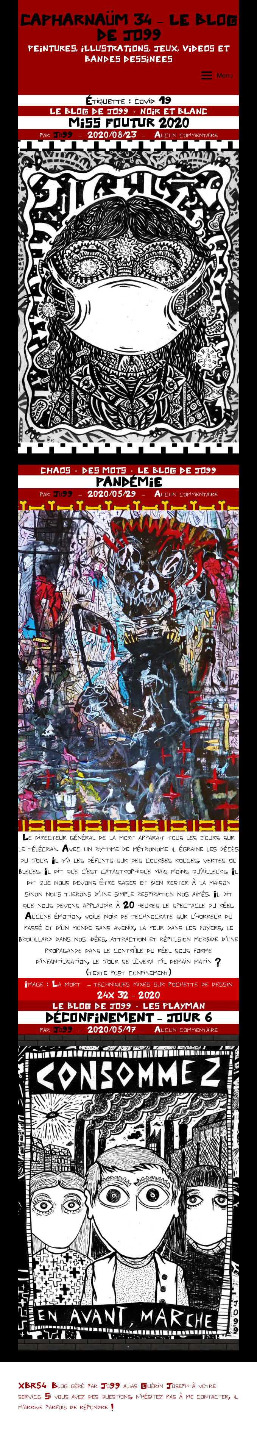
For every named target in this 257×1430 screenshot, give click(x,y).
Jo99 (63, 134)
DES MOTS (104, 470)
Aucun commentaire (186, 134)
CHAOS (55, 470)
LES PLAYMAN (174, 1005)
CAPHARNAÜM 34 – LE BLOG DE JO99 (128, 27)
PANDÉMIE (128, 482)
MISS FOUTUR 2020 (128, 122)
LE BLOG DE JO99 (89, 111)
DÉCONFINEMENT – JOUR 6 (128, 1017)
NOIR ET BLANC (173, 111)
